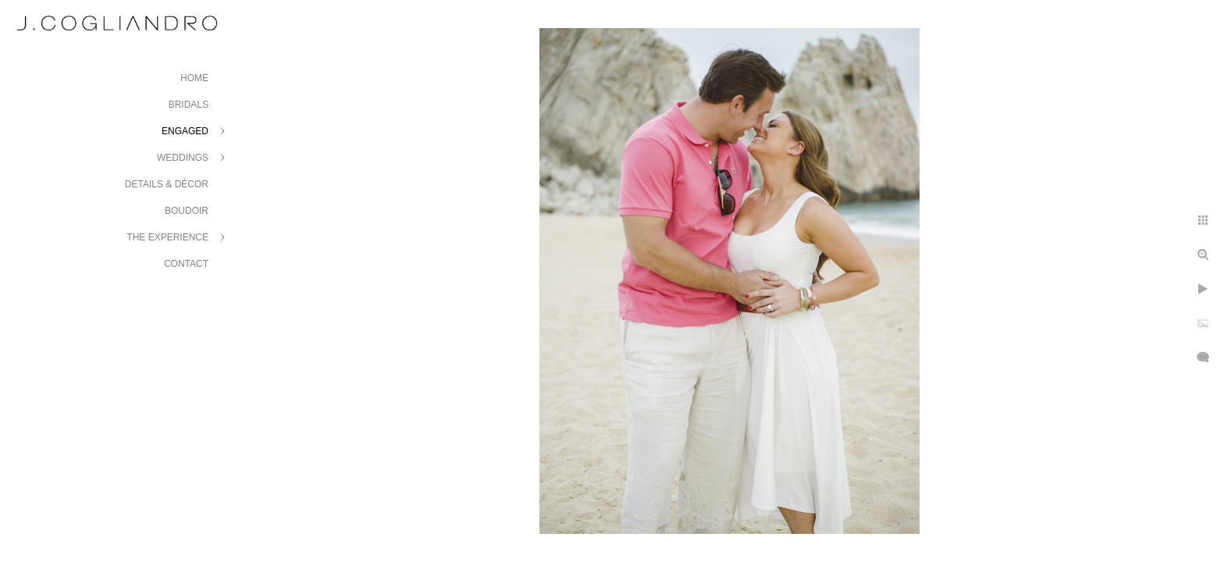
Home (194, 78)
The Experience (167, 237)
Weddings (182, 157)
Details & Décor (166, 184)
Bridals (188, 104)
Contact (186, 263)
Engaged (185, 131)
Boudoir (186, 210)
